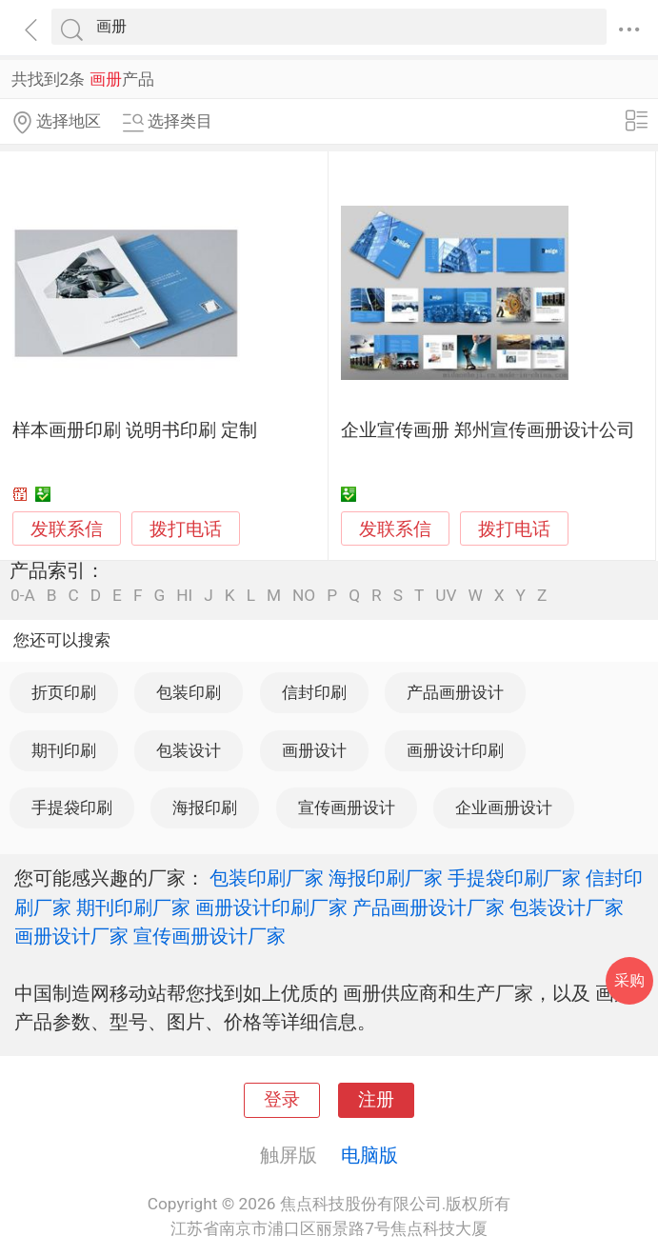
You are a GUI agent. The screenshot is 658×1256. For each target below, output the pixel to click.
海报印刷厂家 (386, 878)
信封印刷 (314, 692)
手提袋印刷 (71, 807)
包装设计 (188, 750)
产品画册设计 (455, 692)
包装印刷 (188, 692)
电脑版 (369, 1155)
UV (445, 596)
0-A (22, 596)
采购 (629, 980)
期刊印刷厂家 (133, 907)
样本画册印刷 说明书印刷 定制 (134, 430)
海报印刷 (204, 807)
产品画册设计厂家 (428, 907)
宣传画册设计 (346, 807)
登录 (282, 1099)
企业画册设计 (503, 807)
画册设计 (314, 750)
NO (303, 596)
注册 (376, 1099)
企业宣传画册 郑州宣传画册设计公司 (488, 430)
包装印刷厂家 (266, 878)
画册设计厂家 (71, 936)
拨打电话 (186, 529)
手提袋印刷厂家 (514, 878)
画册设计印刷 (455, 750)
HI (184, 596)
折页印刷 (63, 692)
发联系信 (66, 529)
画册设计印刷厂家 (271, 907)
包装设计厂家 (566, 907)
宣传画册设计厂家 (209, 936)
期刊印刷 (63, 750)
